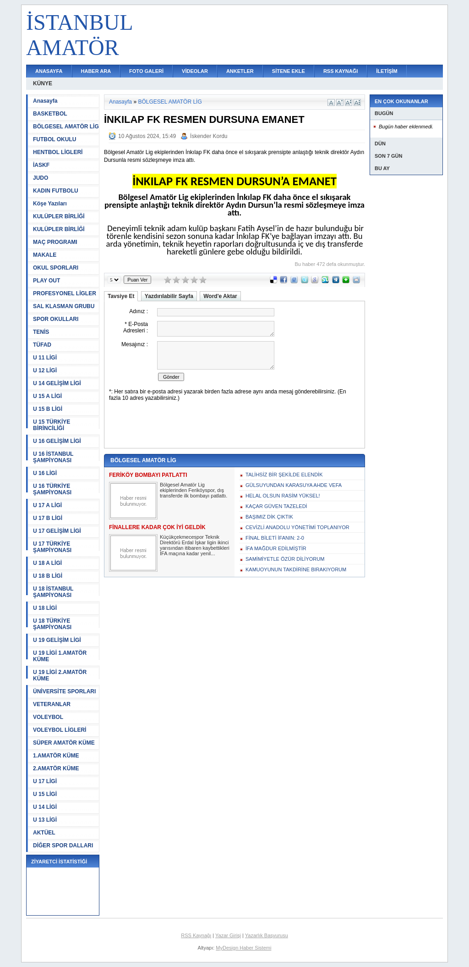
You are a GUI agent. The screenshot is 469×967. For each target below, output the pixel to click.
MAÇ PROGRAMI (55, 242)
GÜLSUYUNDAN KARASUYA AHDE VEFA (293, 485)
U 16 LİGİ (45, 473)
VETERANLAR (52, 704)
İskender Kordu (208, 136)
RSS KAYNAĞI (340, 71)
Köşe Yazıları (50, 203)
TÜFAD (42, 345)
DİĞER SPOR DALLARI (63, 845)
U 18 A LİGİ (47, 563)
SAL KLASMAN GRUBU (63, 306)
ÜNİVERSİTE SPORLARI (64, 691)
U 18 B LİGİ (47, 576)
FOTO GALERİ (146, 71)
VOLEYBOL (48, 717)
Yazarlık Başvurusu (266, 935)
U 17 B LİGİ (47, 518)
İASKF (41, 165)
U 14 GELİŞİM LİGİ (57, 383)
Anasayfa (45, 101)
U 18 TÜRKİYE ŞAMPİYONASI (52, 624)
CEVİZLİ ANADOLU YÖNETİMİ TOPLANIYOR (297, 527)
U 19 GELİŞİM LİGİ (57, 640)
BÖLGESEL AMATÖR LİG (66, 126)
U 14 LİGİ (45, 807)
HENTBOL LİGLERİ (57, 152)
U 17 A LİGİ (47, 505)
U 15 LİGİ (45, 794)
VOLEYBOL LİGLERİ (59, 730)
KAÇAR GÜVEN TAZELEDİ (276, 506)
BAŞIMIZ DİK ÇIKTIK (269, 516)
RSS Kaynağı (196, 935)
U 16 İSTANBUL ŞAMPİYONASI (53, 457)
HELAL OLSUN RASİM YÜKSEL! (282, 495)
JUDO (40, 178)
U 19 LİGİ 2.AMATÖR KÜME (60, 675)
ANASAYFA (49, 71)
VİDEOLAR (195, 71)
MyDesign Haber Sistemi (243, 947)
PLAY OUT (46, 280)
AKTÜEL (44, 832)
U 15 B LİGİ (47, 409)
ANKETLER (240, 71)
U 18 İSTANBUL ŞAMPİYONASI (53, 592)
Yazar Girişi (228, 935)
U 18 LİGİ (45, 608)
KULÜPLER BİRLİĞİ (59, 216)
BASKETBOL (50, 114)
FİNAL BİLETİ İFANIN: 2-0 (274, 538)
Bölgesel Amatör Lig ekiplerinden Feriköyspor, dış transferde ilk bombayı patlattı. (193, 490)
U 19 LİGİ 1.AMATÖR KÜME (60, 656)
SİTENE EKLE (288, 71)
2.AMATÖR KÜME (56, 768)
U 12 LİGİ (45, 370)
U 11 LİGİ (45, 357)
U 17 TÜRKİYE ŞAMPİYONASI (52, 547)
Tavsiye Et (121, 296)
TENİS (41, 332)
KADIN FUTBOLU (55, 191)
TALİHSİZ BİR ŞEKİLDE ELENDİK (284, 474)
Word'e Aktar (220, 296)
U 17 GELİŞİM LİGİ (57, 531)
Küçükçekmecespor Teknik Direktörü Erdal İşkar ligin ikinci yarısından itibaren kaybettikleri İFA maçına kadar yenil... (194, 545)
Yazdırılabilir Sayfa (169, 296)
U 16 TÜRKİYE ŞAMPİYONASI (52, 489)
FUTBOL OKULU (54, 139)
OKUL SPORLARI (55, 268)
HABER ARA (96, 71)
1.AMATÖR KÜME (56, 755)
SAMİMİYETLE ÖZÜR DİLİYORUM (284, 559)
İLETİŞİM (386, 71)
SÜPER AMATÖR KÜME (64, 743)
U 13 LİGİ (45, 820)
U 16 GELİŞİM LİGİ (57, 441)
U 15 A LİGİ (47, 396)
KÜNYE (42, 83)
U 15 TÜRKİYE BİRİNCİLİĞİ (51, 425)
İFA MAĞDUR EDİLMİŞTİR (275, 548)
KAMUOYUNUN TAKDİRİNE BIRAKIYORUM (295, 569)
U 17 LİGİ (45, 781)
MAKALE (44, 255)
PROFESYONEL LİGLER (64, 293)
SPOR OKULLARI (55, 319)
